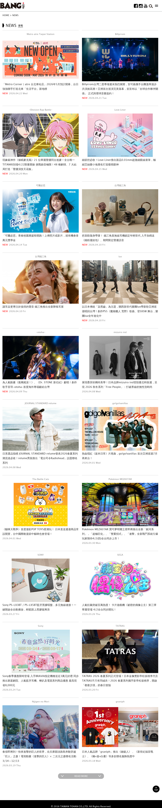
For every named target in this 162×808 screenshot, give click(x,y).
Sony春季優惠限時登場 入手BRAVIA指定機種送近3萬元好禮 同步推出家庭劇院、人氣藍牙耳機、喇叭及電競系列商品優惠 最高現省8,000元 (40, 681)
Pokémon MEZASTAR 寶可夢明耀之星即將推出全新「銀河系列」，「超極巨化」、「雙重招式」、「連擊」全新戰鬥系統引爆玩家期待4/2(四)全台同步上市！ (120, 534)
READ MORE (81, 776)
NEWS (15, 15)
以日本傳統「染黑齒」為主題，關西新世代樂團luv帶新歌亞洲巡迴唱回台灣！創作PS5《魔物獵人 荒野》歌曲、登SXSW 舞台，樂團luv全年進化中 (120, 311)
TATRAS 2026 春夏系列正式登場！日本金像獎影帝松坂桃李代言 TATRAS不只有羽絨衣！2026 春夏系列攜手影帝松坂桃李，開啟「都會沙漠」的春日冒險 (120, 681)
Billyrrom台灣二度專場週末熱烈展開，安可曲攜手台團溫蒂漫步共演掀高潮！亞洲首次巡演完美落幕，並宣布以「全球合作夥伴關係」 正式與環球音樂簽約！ (120, 89)
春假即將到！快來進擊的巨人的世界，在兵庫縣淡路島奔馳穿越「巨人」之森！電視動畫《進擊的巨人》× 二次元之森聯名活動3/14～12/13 (39, 756)
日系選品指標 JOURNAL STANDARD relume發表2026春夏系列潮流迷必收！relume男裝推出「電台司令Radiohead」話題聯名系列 (40, 458)
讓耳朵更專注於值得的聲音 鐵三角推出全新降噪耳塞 (33, 306)
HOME (5, 15)
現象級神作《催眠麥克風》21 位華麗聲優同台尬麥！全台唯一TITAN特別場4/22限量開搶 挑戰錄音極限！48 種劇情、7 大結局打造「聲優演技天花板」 (39, 164)
